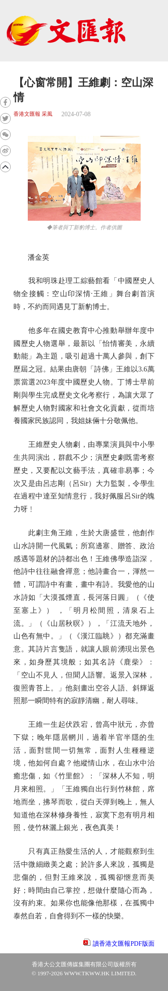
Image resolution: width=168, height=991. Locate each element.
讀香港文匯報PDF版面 (124, 943)
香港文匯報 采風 (32, 114)
